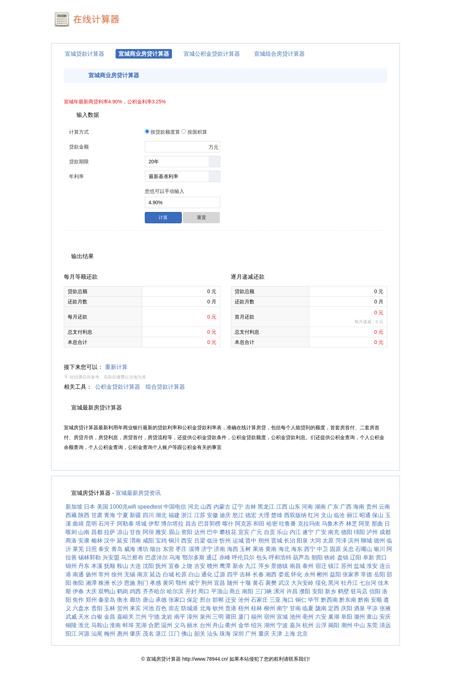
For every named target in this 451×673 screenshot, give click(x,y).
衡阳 (78, 583)
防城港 (189, 608)
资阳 (186, 532)
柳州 (269, 608)
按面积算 (197, 132)
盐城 (359, 566)
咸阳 (148, 541)
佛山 (186, 634)
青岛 (117, 549)
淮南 (115, 625)
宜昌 (219, 583)
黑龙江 (266, 507)
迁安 (230, 600)
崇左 (174, 608)
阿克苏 (243, 524)
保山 (377, 515)
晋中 (251, 541)
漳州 (192, 617)
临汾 (212, 541)
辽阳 (355, 557)
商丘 (235, 591)
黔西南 (329, 600)
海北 (284, 549)
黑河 (333, 583)
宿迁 (321, 566)
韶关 (199, 634)
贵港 (230, 608)
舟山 (218, 625)
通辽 (211, 557)
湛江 (161, 634)
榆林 (97, 541)
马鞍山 (99, 625)
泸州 (372, 532)
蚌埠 (128, 625)
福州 (256, 617)
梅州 (109, 634)
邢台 (205, 600)
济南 (219, 549)
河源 (83, 634)
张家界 (350, 574)
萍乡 (264, 566)
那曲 (377, 524)
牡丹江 (349, 583)
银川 (379, 549)
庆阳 (346, 608)
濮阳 (304, 591)
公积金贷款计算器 (117, 387)
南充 (333, 532)
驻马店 (359, 591)
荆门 (142, 583)
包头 (261, 557)
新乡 (330, 591)
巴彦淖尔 (156, 557)
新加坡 (74, 507)
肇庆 (135, 634)
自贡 (269, 532)
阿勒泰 (125, 524)
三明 (218, 617)
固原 (335, 549)
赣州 (212, 566)
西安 (186, 541)
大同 (315, 541)
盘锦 (342, 557)
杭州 (308, 625)
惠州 (122, 634)
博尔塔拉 (172, 524)
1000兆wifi (123, 507)
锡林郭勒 (89, 557)
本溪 (97, 566)
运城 (238, 541)
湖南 (320, 507)
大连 (135, 566)
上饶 (186, 566)
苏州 (346, 566)
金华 (243, 625)
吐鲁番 (287, 524)
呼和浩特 (280, 557)
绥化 (321, 583)
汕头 (212, 634)
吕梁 (199, 541)
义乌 (179, 625)
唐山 (148, 600)
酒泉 (359, 608)
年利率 (76, 176)
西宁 (309, 549)
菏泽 (341, 541)
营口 (381, 557)
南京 (142, 574)
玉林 (109, 608)
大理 (264, 515)
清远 (385, 625)
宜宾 (243, 532)
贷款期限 (79, 161)
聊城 (366, 541)
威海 (129, 549)
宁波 (282, 625)
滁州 (359, 617)
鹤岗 (122, 591)
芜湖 (141, 625)
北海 (205, 608)
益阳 (335, 574)
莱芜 (78, 549)
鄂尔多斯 (193, 557)
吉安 (199, 566)
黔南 (363, 600)
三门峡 (263, 591)
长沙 (117, 583)
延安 (122, 541)
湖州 (269, 625)
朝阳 (317, 557)
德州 (379, 541)
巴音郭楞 (209, 524)
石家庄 (259, 600)
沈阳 (148, 566)
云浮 (321, 625)
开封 (191, 591)
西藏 (71, 515)
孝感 (155, 583)
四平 (232, 574)
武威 (71, 617)
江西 (282, 507)
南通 (78, 574)
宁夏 (122, 515)
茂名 (148, 634)
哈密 (272, 524)
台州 (205, 625)
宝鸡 (161, 541)
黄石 (258, 583)
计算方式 (79, 132)
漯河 (279, 591)
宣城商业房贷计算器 (143, 54)
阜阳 (346, 617)
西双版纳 (295, 515)
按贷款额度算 (165, 132)
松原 (181, 574)
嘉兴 (295, 625)
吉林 (250, 507)
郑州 (91, 600)
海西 (232, 549)
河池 (148, 608)
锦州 (71, 566)
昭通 (365, 515)
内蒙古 (222, 507)
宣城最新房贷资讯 (138, 493)
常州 (104, 574)
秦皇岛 (106, 600)
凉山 (122, 532)
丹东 (83, 566)
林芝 (351, 524)
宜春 (174, 566)
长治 (289, 541)
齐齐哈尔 (154, 591)
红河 (313, 515)
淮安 (372, 566)
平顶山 (219, 591)
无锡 (129, 574)
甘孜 (135, 532)
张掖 (385, 608)
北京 (302, 634)
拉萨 (109, 532)
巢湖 (333, 617)
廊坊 (135, 600)
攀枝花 (228, 532)
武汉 (284, 583)
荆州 (206, 583)
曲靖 (78, 524)
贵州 (371, 507)
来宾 (135, 608)
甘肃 (97, 515)
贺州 (122, 608)
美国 (102, 507)
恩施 (129, 583)
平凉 (372, 608)
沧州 (243, 600)
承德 (161, 600)
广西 (346, 507)
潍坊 (142, 549)
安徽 (212, 515)
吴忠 (348, 549)
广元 (256, 532)
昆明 (91, 524)
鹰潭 (225, 566)
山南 (83, 532)
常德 (366, 574)
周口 (203, 591)
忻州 (225, 541)
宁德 (154, 617)
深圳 (238, 634)
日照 (91, 549)
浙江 (186, 515)
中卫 (322, 549)
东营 (168, 549)
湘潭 (91, 583)
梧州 (243, 608)
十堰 (245, 583)
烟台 (155, 549)
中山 (359, 625)
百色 (161, 608)
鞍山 (122, 566)
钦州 (218, 608)
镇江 (333, 566)
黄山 (372, 617)
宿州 (269, 617)
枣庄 (181, 549)
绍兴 (256, 625)
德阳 (346, 532)
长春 (258, 574)
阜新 (368, 557)
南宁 (282, 608)
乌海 (174, 557)
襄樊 (271, 583)
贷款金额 (79, 147)
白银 (97, 617)
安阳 (317, 591)
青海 (109, 515)
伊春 (78, 591)
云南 (384, 507)
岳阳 (379, 574)
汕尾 (97, 634)
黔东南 (347, 600)
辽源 (219, 574)
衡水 (122, 600)
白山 (194, 574)
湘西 (271, 574)
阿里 (364, 524)
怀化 (296, 574)
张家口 (176, 600)
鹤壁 (343, 591)
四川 (148, 515)
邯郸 (218, 600)
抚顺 (109, 566)
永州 (309, 574)
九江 (251, 566)
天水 (83, 617)
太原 (328, 541)
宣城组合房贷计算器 (279, 54)
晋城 (276, 541)
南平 (179, 617)
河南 (307, 507)
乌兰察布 (132, 557)
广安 (321, 532)
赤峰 (224, 557)
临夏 (308, 608)
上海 (289, 634)
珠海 (225, 634)
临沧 (339, 515)
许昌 (292, 591)
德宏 (251, 515)
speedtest (150, 507)
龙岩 (166, 617)
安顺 (376, 600)
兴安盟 (111, 557)
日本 (89, 507)
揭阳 (333, 625)
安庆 (385, 617)
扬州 (91, 574)
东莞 (372, 625)
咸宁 (194, 583)
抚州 (161, 566)
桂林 (256, 608)
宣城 (282, 617)
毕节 (313, 600)
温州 (166, 625)
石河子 (106, 524)
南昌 (295, 566)
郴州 (322, 574)
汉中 (109, 541)
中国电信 (174, 507)
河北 (193, 507)
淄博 (194, 549)
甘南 (295, 608)
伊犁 (154, 524)
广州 (251, 634)
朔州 (264, 541)
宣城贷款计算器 (84, 54)
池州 (295, 617)
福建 (174, 515)
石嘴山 (363, 549)
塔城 (141, 524)
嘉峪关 (125, 617)
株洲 (104, 583)
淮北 (83, 625)
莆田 (230, 617)
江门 (174, 634)
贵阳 (97, 608)
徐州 (117, 574)
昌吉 (191, 524)
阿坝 (148, 532)
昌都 (97, 532)
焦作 (78, 600)
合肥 (154, 625)
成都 (385, 532)
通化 (206, 574)
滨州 (353, 541)
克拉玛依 (309, 524)
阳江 (71, 634)
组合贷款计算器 (165, 387)
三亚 (275, 600)
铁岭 (329, 557)
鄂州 (181, 583)
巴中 (212, 532)
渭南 (135, 541)
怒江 (238, 515)
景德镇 (279, 566)
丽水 (192, 625)
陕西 (83, 515)
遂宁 (308, 532)
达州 (199, 532)
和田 (259, 524)
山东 (294, 507)
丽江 (352, 515)
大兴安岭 (302, 583)
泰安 (104, 549)
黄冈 (168, 583)
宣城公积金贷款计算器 (212, 54)
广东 (333, 507)
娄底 (284, 574)
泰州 (308, 566)
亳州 (308, 617)
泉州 (205, 617)
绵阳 (359, 532)
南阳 (247, 591)
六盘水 (81, 608)
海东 (296, 549)
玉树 (245, 549)
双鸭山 (106, 591)
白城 (168, 574)
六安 (321, 617)
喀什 (228, 524)
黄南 (271, 549)
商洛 (71, 541)
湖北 (161, 515)
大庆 (91, 591)
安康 (83, 541)
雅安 (161, 532)
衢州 (230, 625)
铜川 (174, 541)
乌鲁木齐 (333, 524)
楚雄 (276, 515)
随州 (232, 583)
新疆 (135, 515)
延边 (155, 574)
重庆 (264, 634)
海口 (288, 600)
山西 (206, 507)
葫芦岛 (301, 557)
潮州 (346, 625)
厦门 (243, 617)
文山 (326, 515)
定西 (333, 608)
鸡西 (135, 591)
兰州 (141, 617)
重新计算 (116, 367)
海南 (358, 507)
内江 (295, 532)
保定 (192, 600)
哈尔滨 (175, 591)
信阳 (375, 591)
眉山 (174, 532)
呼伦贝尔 (243, 557)
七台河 (367, 583)
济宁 (206, 549)
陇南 (321, 608)
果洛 (258, 549)
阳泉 (302, 541)
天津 (276, 634)
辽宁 (237, 507)
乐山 (282, 532)
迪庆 (225, 515)
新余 (238, 566)
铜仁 (301, 600)
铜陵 (71, 625)
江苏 (199, 515)
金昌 (109, 617)
